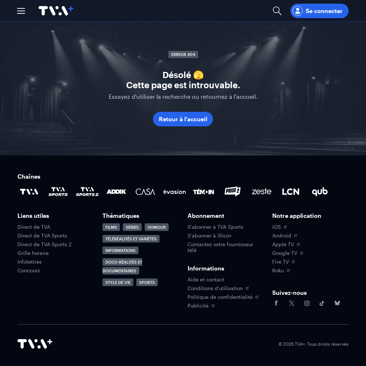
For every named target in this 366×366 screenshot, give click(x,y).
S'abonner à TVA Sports (216, 227)
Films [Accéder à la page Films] (111, 227)
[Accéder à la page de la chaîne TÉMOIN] (203, 191)
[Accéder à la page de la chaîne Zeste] (261, 191)
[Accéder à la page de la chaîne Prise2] (232, 191)
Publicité (201, 306)
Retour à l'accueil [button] (183, 118)
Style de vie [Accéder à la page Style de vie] (117, 282)
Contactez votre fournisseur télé (220, 247)
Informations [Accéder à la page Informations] (120, 250)
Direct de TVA (33, 227)
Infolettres (29, 262)
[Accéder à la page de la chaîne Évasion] (174, 191)
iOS (279, 227)
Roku (281, 270)
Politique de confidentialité (223, 297)
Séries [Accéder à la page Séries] (132, 227)
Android (284, 236)
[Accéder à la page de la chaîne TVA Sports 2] (87, 191)
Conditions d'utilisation (218, 288)
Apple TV (286, 244)
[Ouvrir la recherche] (277, 10)
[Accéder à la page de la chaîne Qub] (319, 191)
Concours (28, 270)
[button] (21, 11)
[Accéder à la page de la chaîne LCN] (290, 191)
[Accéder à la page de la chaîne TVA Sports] (58, 191)
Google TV (287, 253)
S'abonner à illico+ (210, 236)
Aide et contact (206, 279)
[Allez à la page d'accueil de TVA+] (56, 10)
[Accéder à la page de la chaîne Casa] (145, 191)
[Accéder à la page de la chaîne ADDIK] (116, 191)
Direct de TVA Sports (42, 236)
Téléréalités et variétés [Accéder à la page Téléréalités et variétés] (131, 238)
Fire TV (283, 262)
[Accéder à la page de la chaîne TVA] (29, 191)
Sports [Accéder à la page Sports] (147, 282)
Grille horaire (33, 253)
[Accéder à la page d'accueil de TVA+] (34, 344)
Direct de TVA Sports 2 (44, 244)
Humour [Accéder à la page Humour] (157, 227)
